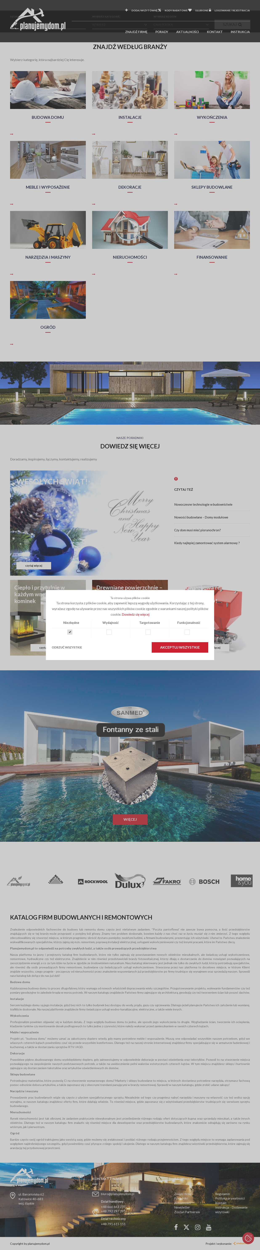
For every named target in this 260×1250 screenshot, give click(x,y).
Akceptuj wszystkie (180, 647)
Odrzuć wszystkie (67, 647)
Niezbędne (71, 622)
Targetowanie (149, 622)
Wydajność (110, 622)
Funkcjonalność (188, 622)
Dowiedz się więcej (135, 614)
